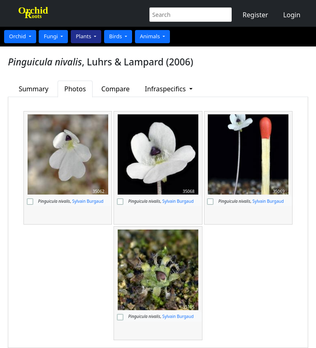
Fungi (51, 36)
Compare (115, 88)
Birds (116, 36)
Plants (84, 36)
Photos (75, 88)
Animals (150, 36)
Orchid (18, 36)
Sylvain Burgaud (87, 201)
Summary (33, 88)
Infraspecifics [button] (166, 88)
